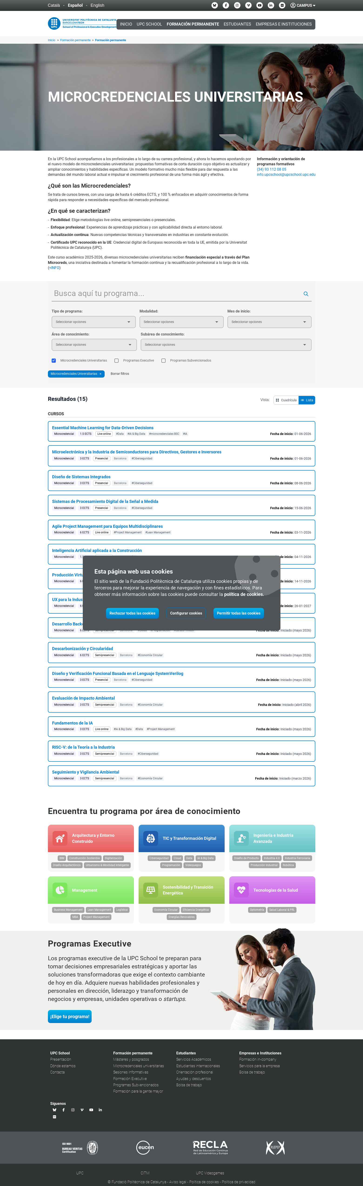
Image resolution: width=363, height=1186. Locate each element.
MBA (75, 920)
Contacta (57, 1075)
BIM (62, 859)
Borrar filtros (120, 373)
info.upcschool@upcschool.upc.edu (286, 174)
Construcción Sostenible (84, 859)
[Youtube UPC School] (259, 5)
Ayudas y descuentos (193, 1082)
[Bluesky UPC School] (215, 5)
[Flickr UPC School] (282, 5)
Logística (122, 913)
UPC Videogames (210, 1176)
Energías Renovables (182, 920)
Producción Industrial (264, 866)
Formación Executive (130, 1082)
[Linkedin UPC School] (271, 5)
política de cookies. (244, 594)
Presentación (60, 1062)
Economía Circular (166, 913)
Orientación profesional (194, 1075)
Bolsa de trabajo (189, 1088)
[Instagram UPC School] (237, 5)
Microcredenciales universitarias (138, 1069)
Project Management (96, 920)
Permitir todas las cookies (238, 613)
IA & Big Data (205, 859)
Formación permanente (75, 40)
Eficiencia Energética (196, 913)
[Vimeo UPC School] (248, 5)
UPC (79, 1176)
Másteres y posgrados (131, 1062)
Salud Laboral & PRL (282, 913)
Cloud (177, 859)
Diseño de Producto (246, 859)
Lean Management (99, 913)
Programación (171, 866)
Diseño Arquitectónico (67, 866)
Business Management (68, 913)
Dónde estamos (63, 1069)
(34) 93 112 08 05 (271, 169)
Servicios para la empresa (259, 1069)
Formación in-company (257, 1062)
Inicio (126, 24)
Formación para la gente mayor (138, 1094)
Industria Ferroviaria (297, 859)
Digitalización (113, 859)
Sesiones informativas (130, 1075)
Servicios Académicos (193, 1062)
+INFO (54, 268)
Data (189, 859)
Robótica (288, 866)
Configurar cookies (186, 613)
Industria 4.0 (272, 859)
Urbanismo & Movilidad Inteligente (107, 866)
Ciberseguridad (159, 859)
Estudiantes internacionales (198, 1069)
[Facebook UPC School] (226, 5)
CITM (145, 1176)
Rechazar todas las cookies (132, 613)
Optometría (257, 913)
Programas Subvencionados (136, 1088)
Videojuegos (193, 866)
